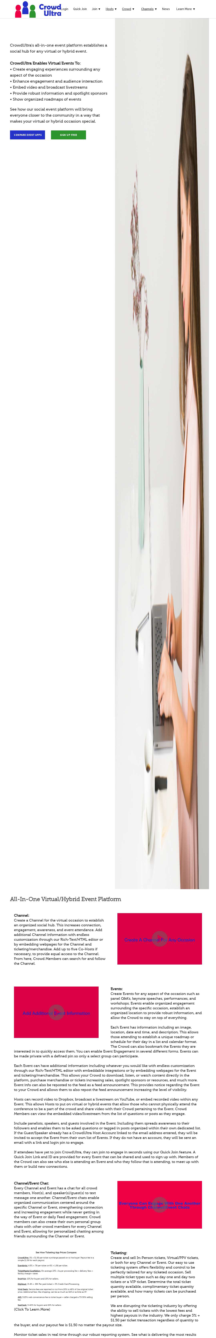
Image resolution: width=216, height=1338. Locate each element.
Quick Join (80, 9)
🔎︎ (54, 9)
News (166, 9)
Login (64, 9)
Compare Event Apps (28, 135)
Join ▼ (96, 9)
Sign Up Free (68, 135)
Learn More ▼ (185, 9)
